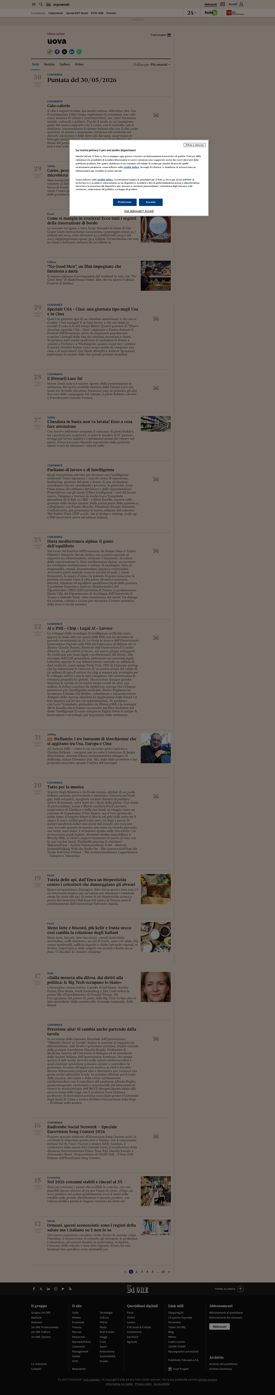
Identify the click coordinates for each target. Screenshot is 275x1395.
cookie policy (131, 167)
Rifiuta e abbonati (195, 145)
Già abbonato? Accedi (139, 211)
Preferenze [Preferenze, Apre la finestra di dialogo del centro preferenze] (125, 202)
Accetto (151, 202)
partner (187, 179)
